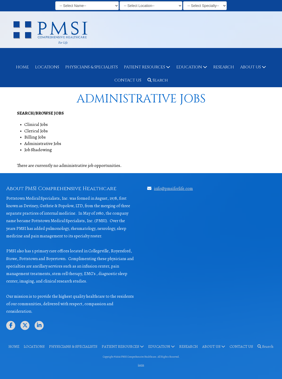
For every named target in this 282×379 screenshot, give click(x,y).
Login (141, 365)
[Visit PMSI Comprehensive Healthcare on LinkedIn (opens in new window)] (39, 325)
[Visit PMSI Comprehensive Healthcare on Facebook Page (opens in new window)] (10, 325)
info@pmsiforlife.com (173, 188)
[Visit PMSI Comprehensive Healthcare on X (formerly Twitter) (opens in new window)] (24, 325)
